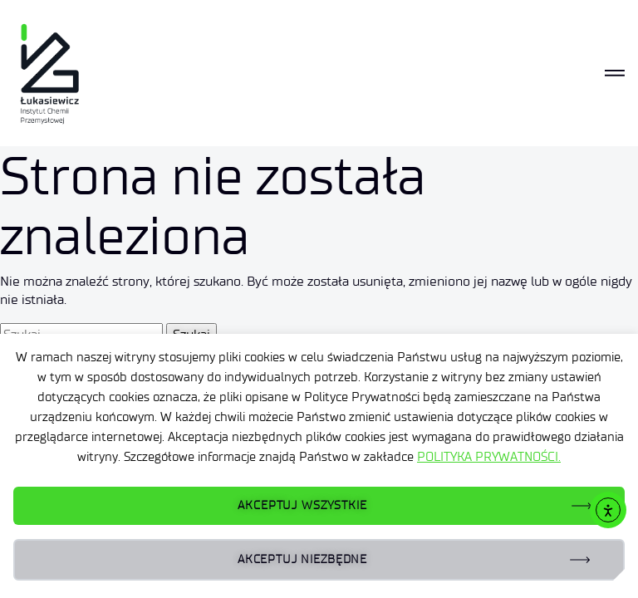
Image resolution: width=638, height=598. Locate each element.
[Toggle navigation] (615, 73)
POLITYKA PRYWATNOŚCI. (489, 456)
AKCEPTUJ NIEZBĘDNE (302, 559)
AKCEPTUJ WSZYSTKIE (302, 505)
